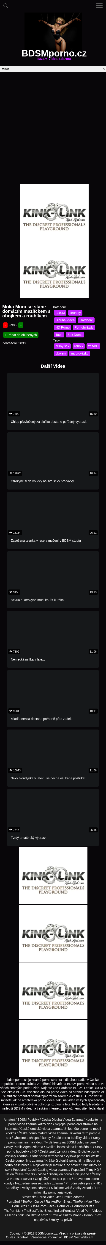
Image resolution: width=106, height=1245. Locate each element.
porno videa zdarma (22, 1124)
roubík (78, 346)
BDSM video (75, 1142)
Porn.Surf (13, 1201)
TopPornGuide (33, 1201)
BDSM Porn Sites (42, 1206)
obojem (61, 353)
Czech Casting (37, 1169)
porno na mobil (90, 1128)
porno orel (74, 1124)
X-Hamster (14, 1179)
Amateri (9, 1119)
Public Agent (23, 1147)
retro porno (89, 1133)
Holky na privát (61, 1220)
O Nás (10, 1237)
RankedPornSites (58, 1201)
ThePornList (12, 1210)
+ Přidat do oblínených (21, 335)
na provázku (79, 353)
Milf (85, 1165)
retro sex (55, 1179)
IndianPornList (64, 1210)
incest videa (65, 1147)
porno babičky (72, 1138)
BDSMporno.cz (54, 56)
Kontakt (22, 1237)
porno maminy (18, 1142)
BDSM (60, 313)
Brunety (75, 313)
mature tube (61, 1165)
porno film (76, 1160)
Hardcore (86, 320)
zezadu (93, 346)
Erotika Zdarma (73, 1197)
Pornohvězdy (84, 327)
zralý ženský (58, 1151)
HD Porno (63, 327)
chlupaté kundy (40, 1138)
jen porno (65, 1174)
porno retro (46, 1156)
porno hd (83, 1156)
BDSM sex (38, 1215)
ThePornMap (82, 1201)
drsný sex (62, 346)
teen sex (36, 1183)
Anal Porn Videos (89, 1210)
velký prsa (29, 1188)
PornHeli (63, 1206)
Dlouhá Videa (65, 320)
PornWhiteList (82, 1206)
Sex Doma (75, 335)
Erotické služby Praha (65, 1215)
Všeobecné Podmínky (46, 1237)
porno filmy (23, 1160)
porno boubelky (18, 1151)
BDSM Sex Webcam (78, 1237)
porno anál (55, 1192)
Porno (41, 1197)
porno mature (37, 1133)
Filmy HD (92, 1169)
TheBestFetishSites (38, 1210)
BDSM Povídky (28, 1119)
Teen (59, 335)
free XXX (31, 1174)
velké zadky (73, 1188)
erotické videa (40, 1128)
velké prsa (85, 1183)
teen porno (91, 1179)
